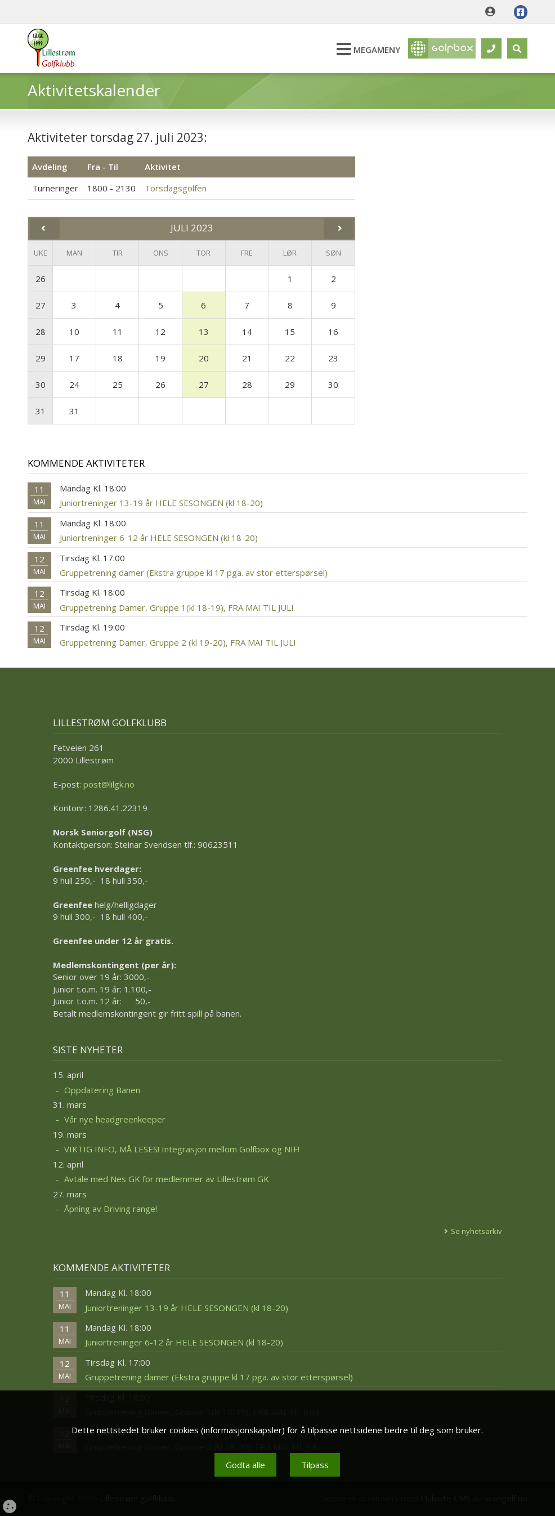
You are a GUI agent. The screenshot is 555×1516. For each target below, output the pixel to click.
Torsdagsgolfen (176, 188)
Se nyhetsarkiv (476, 1231)
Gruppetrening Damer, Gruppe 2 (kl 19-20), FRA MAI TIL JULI (178, 642)
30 (40, 384)
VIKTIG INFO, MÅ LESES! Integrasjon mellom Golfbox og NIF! (181, 1149)
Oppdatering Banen (102, 1089)
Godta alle (245, 1464)
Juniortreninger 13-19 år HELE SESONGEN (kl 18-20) (161, 502)
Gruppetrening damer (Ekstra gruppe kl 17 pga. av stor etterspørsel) (194, 572)
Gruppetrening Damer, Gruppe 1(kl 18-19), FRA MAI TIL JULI (177, 607)
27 (40, 305)
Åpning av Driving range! (110, 1208)
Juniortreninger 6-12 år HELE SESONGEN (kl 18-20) (159, 537)
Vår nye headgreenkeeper (114, 1119)
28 (40, 331)
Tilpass (315, 1464)
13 (204, 331)
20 (204, 358)
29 (40, 358)
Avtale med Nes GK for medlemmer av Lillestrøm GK (166, 1178)
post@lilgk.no (109, 784)
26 (40, 278)
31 (40, 411)
